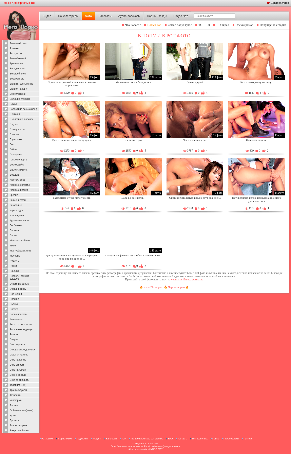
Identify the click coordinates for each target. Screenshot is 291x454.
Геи (12, 144)
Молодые (15, 255)
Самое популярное (180, 25)
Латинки (14, 230)
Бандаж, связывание (21, 83)
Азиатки (14, 48)
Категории (111, 438)
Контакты (182, 438)
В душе (14, 124)
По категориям (68, 16)
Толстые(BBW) (18, 385)
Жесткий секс (17, 179)
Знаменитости (18, 200)
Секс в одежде (18, 374)
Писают (14, 309)
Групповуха (16, 139)
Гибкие (13, 149)
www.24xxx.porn (153, 287)
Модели (97, 438)
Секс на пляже (18, 359)
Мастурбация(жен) (20, 250)
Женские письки (19, 190)
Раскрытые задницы (21, 329)
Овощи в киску (18, 288)
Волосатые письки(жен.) (23, 109)
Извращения (17, 215)
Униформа (16, 400)
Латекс (13, 235)
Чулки (13, 415)
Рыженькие (16, 319)
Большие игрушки (20, 99)
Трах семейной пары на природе (72, 139)
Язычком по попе (256, 139)
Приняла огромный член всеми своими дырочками (72, 84)
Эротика (14, 420)
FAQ (170, 438)
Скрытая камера (19, 354)
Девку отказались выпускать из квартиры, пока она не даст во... (72, 257)
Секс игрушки (17, 344)
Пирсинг (14, 299)
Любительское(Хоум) (21, 410)
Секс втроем (17, 364)
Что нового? (133, 25)
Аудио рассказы (129, 16)
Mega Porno (141, 443)
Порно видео (65, 438)
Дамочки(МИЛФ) (19, 169)
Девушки (15, 174)
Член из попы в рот (195, 139)
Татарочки (15, 395)
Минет (13, 245)
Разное (14, 334)
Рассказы (105, 16)
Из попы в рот (133, 139)
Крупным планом (19, 220)
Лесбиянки (16, 225)
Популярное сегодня (273, 25)
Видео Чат (180, 16)
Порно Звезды (157, 16)
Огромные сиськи (19, 283)
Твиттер (248, 438)
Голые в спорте (18, 159)
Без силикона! (17, 93)
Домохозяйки (17, 164)
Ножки (13, 265)
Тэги (123, 438)
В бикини (15, 114)
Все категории (18, 425)
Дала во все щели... (133, 197)
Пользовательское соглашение (147, 438)
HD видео (222, 25)
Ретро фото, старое (21, 324)
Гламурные (16, 154)
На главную (47, 438)
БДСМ (13, 104)
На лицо (14, 270)
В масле (14, 134)
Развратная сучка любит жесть (72, 197)
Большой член (18, 73)
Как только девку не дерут (256, 82)
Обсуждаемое (244, 25)
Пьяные (14, 304)
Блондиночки (17, 68)
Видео (47, 16)
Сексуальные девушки (22, 349)
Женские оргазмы (20, 185)
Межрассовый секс (20, 240)
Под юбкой (16, 294)
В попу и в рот (18, 129)
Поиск (215, 438)
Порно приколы (18, 314)
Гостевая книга (200, 438)
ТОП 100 (204, 25)
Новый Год (154, 25)
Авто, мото (16, 53)
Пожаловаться (231, 438)
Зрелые (14, 195)
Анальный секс (18, 43)
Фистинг (14, 405)
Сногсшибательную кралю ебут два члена (195, 197)
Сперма (14, 339)
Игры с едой (16, 210)
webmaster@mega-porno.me (187, 279)
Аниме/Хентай (18, 58)
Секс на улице (18, 369)
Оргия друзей (195, 82)
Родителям (82, 438)
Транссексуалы (18, 390)
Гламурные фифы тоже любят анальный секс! (133, 255)
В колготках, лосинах (21, 119)
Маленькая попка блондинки (133, 82)
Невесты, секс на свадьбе (19, 277)
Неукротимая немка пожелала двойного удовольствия (256, 199)
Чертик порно (176, 287)
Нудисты (14, 260)
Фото (88, 16)
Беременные (17, 78)
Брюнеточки (16, 63)
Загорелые (16, 205)
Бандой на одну (18, 88)
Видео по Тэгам (19, 430)
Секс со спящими (19, 380)
